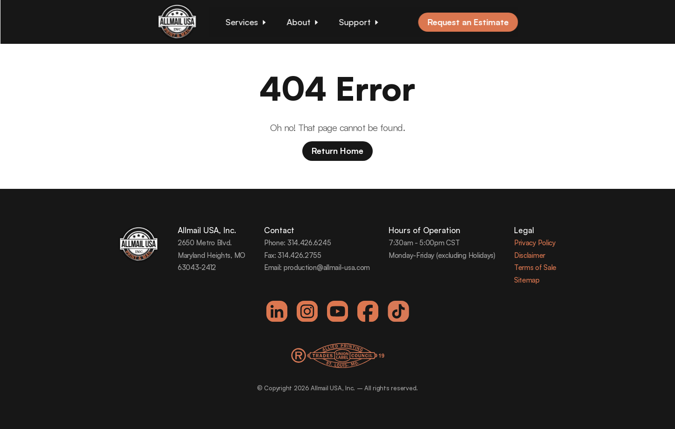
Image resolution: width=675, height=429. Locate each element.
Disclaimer (529, 255)
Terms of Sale (535, 267)
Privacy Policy (535, 242)
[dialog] (657, 410)
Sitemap (527, 280)
